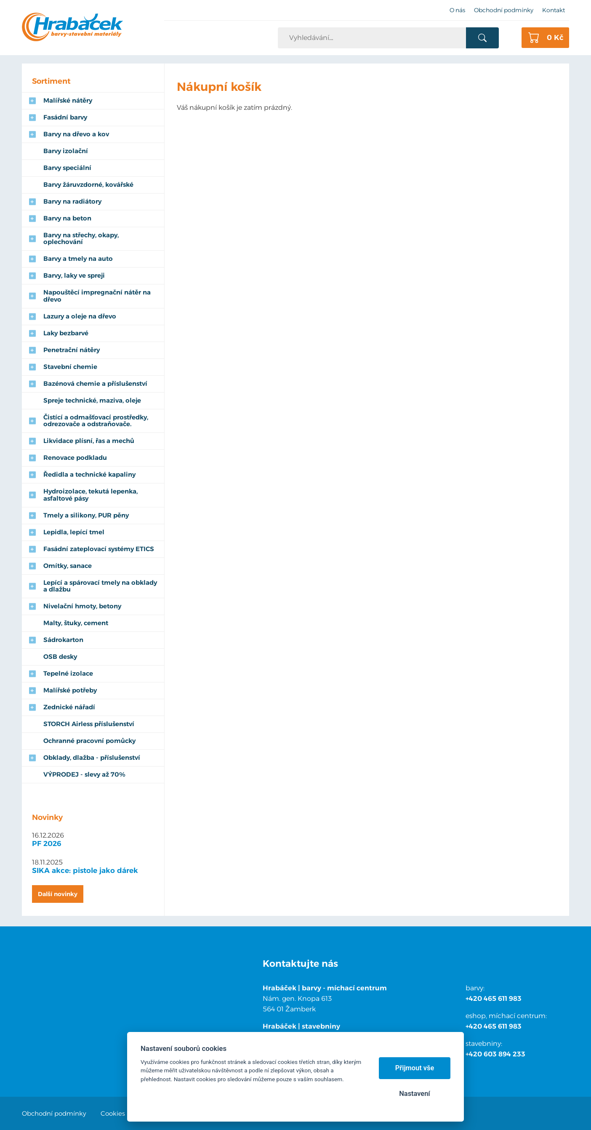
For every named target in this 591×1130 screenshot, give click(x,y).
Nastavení (414, 1094)
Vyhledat (482, 38)
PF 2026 (46, 843)
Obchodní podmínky (54, 1113)
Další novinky (57, 894)
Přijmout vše (414, 1068)
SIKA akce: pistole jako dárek (85, 870)
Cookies (113, 1113)
